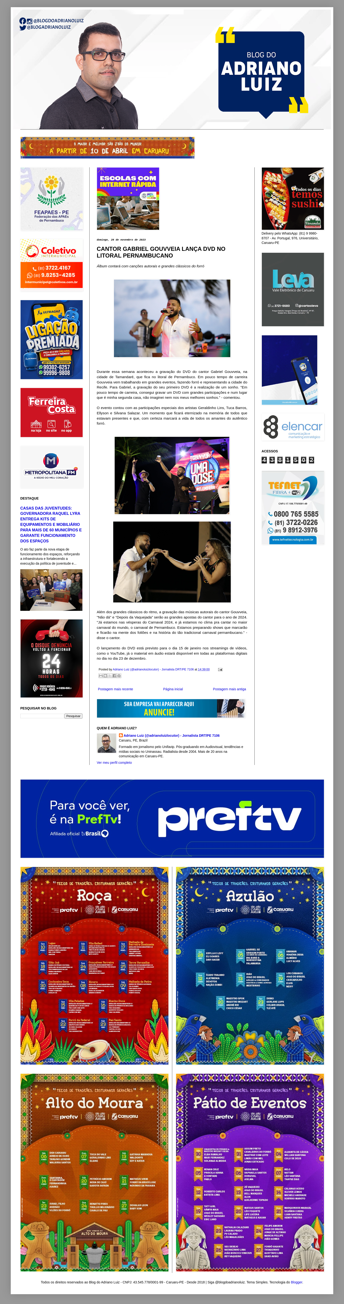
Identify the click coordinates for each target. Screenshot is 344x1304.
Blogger (296, 1282)
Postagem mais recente (115, 689)
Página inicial (173, 689)
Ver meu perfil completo (114, 762)
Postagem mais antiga (229, 689)
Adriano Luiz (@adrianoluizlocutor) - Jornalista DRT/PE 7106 (172, 735)
